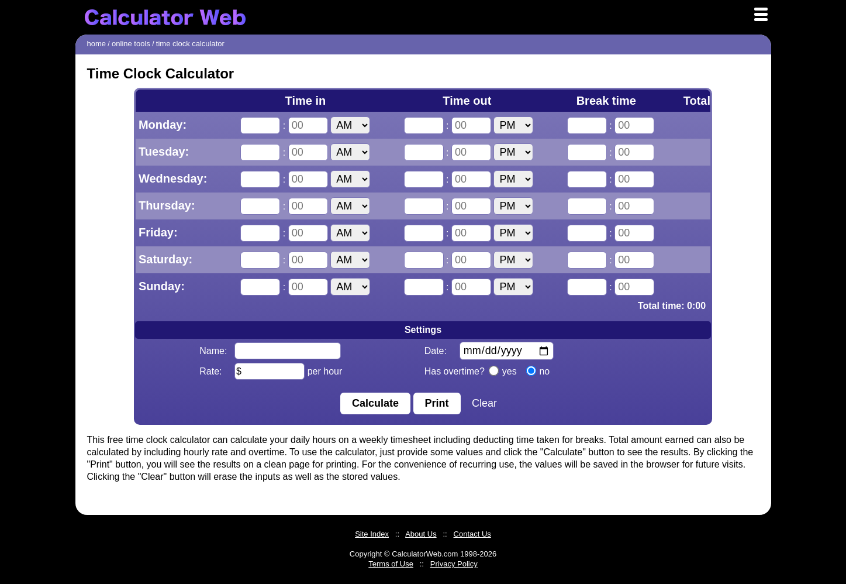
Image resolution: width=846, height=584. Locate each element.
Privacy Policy (454, 563)
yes (503, 371)
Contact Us (472, 534)
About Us (420, 534)
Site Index (372, 534)
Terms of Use (390, 563)
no (538, 371)
